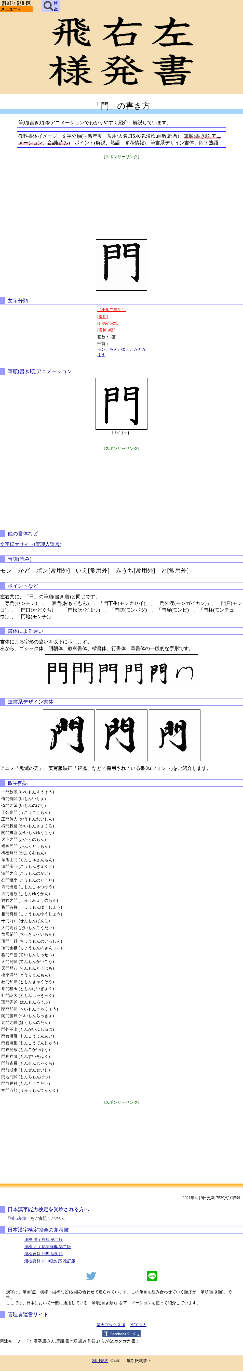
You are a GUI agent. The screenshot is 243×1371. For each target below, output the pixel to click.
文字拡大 (138, 1325)
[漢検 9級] (106, 330)
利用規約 (100, 1361)
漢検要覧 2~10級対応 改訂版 (49, 1261)
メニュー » (10, 9)
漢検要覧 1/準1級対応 (43, 1254)
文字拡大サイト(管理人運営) (30, 544)
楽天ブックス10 (111, 1325)
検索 (51, 6)
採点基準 (18, 1218)
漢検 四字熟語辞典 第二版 (47, 1247)
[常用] (102, 316)
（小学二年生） (111, 310)
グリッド (123, 433)
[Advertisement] (121, 196)
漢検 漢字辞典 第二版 (43, 1239)
